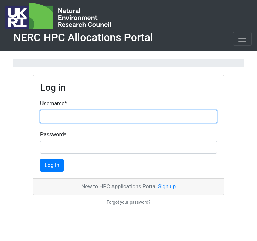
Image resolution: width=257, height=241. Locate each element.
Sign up (167, 186)
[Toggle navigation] (242, 39)
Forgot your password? (128, 202)
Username (53, 103)
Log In (52, 165)
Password (53, 134)
